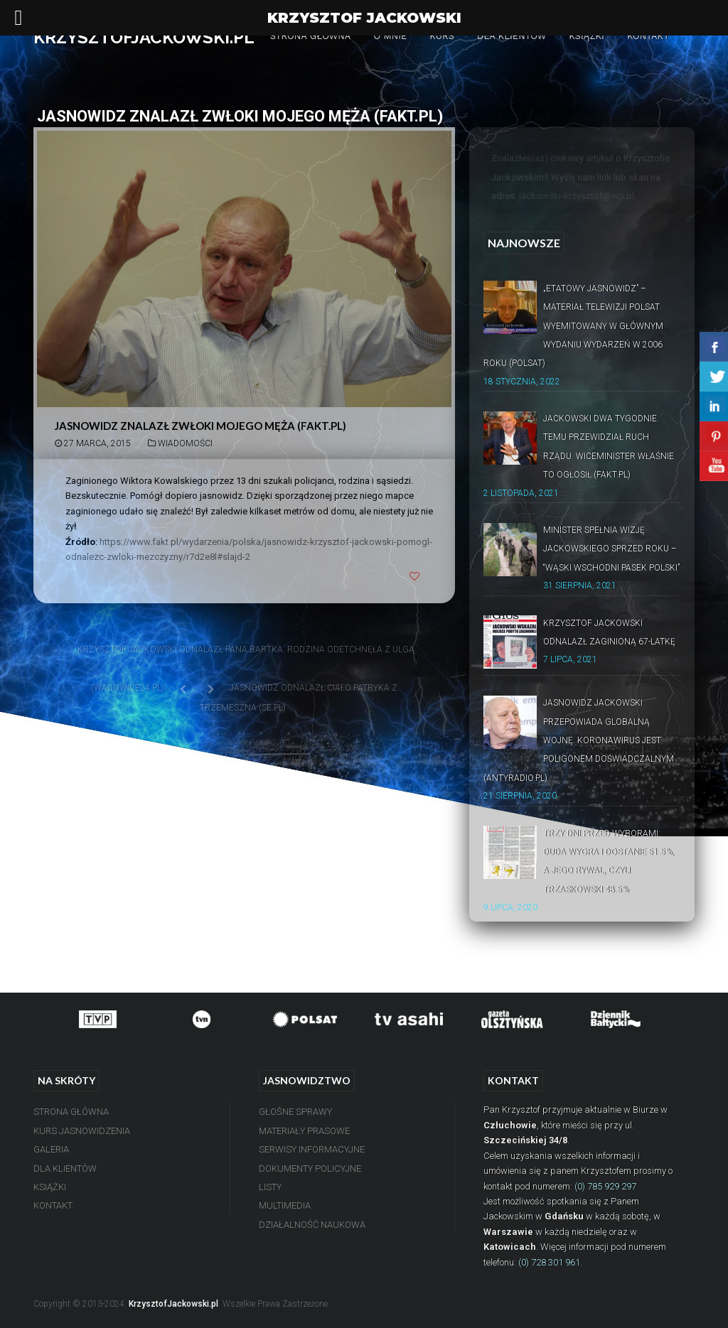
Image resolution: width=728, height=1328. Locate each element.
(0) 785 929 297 (605, 1186)
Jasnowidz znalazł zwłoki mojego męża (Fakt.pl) (200, 425)
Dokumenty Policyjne (310, 1168)
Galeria (51, 1149)
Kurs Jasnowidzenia (81, 1130)
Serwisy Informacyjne (312, 1149)
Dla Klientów (511, 36)
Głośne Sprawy (295, 1111)
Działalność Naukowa (312, 1224)
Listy (270, 1187)
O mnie (390, 36)
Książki (586, 36)
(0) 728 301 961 (549, 1262)
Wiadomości (185, 443)
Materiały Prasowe (304, 1130)
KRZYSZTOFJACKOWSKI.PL (144, 37)
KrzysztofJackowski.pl (173, 1304)
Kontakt (648, 36)
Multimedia (285, 1205)
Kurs (441, 36)
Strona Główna (310, 36)
